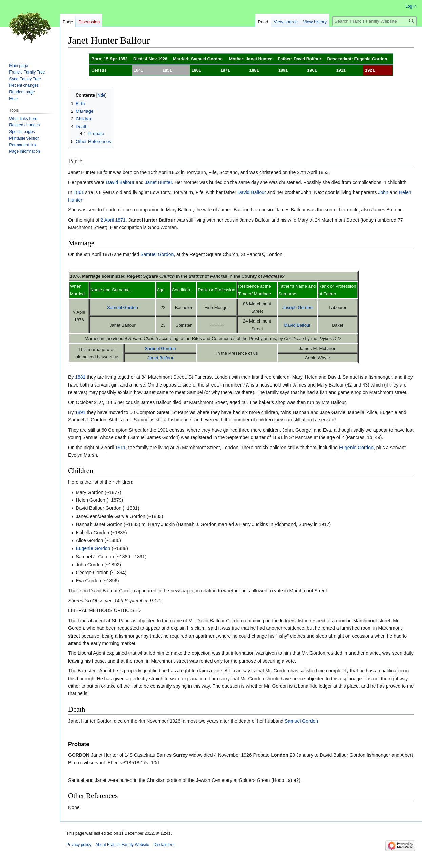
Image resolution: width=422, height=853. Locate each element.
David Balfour (120, 182)
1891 (80, 412)
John (383, 192)
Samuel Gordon (157, 254)
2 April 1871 (113, 220)
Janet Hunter (158, 182)
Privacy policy (78, 844)
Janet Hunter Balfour (151, 220)
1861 (79, 192)
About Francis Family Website (122, 844)
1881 (80, 377)
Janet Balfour (160, 357)
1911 (120, 447)
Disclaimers (164, 844)
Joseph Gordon (297, 307)
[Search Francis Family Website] (374, 21)
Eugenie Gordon (356, 447)
